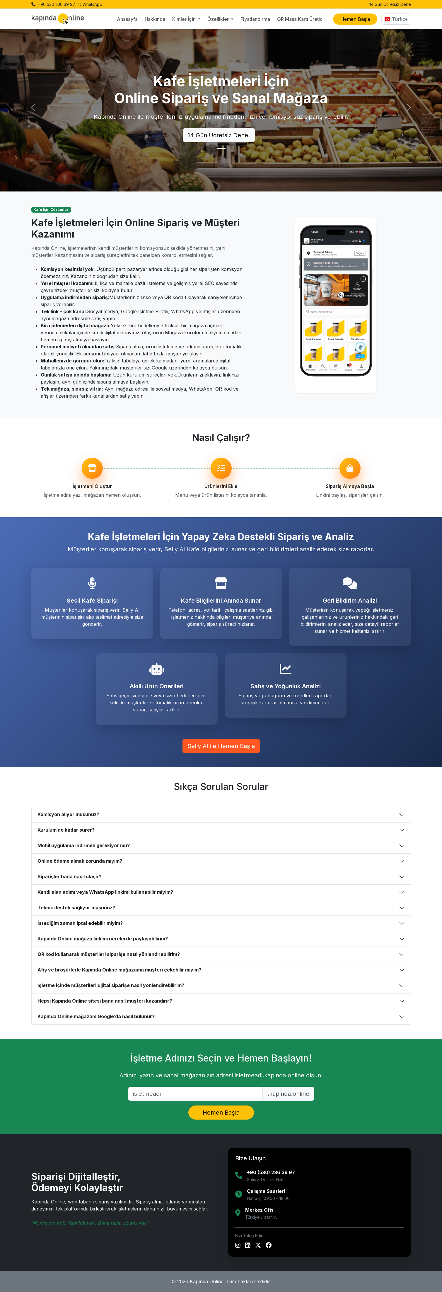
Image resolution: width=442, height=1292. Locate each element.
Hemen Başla (355, 19)
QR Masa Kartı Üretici (300, 19)
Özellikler (218, 19)
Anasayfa (127, 19)
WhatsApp (90, 4)
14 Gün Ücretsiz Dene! (219, 135)
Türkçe (396, 19)
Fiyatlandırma (255, 19)
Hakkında (155, 19)
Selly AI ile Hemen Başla (221, 746)
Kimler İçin (184, 19)
